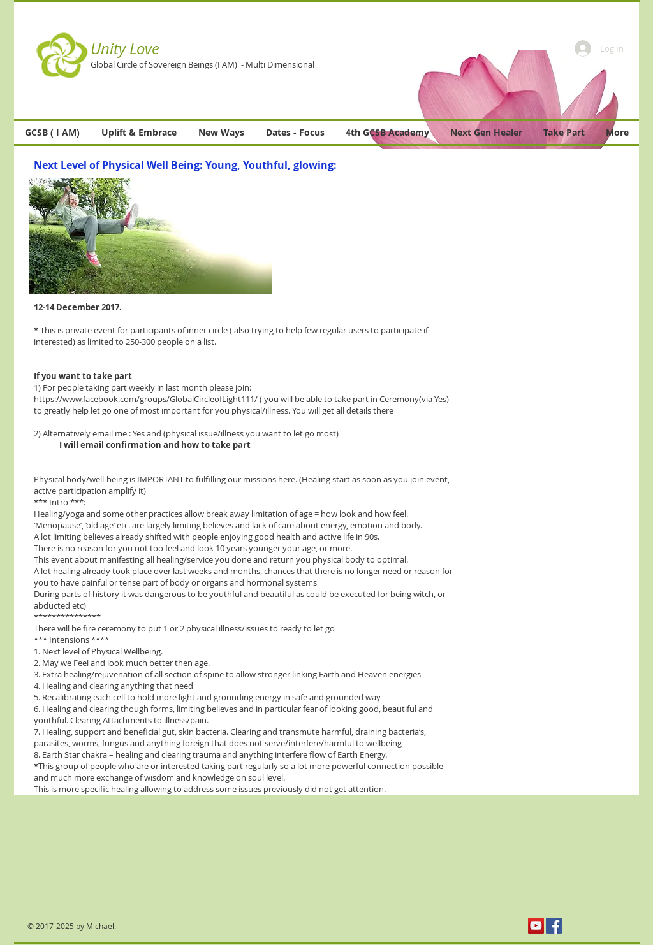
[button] (479, 106)
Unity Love (125, 48)
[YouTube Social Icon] (536, 926)
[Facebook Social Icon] (554, 926)
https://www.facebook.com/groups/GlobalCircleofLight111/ (146, 399)
